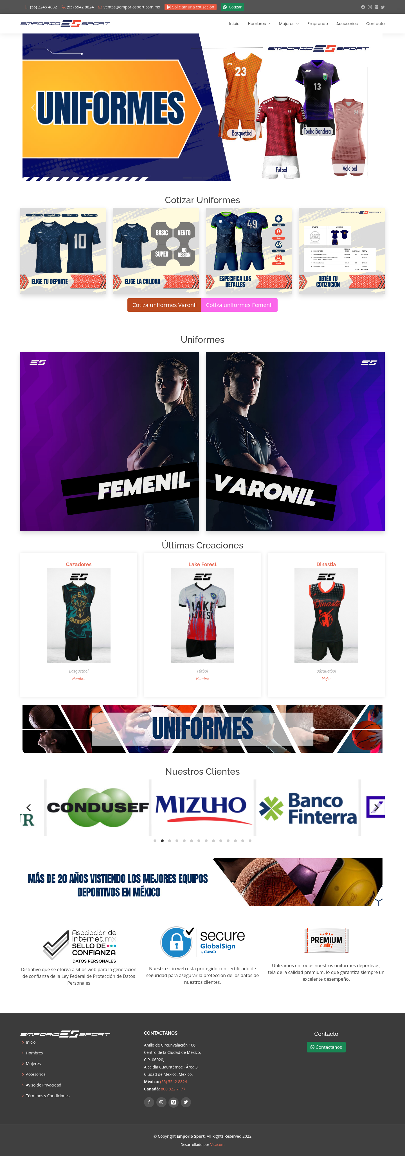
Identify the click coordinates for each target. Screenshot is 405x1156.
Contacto (375, 23)
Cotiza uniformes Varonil (164, 305)
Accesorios (347, 23)
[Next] (376, 807)
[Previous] (29, 807)
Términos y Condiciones (47, 1096)
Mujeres (33, 1064)
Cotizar (232, 7)
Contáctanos (326, 1047)
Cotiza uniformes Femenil (239, 305)
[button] (33, 107)
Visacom (217, 1144)
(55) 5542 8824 (173, 1081)
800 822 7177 (173, 1089)
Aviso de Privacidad (43, 1085)
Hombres (34, 1053)
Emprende (318, 23)
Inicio (234, 23)
